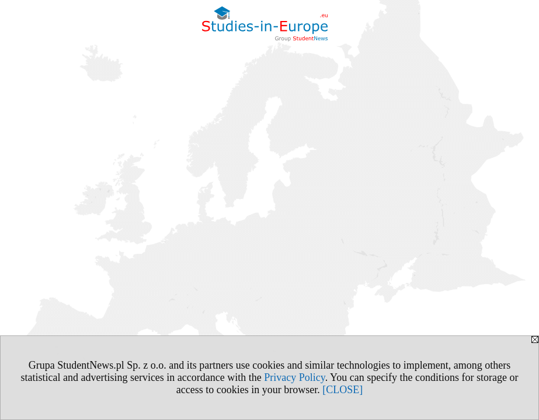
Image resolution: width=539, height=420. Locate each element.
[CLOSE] (342, 390)
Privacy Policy (294, 377)
